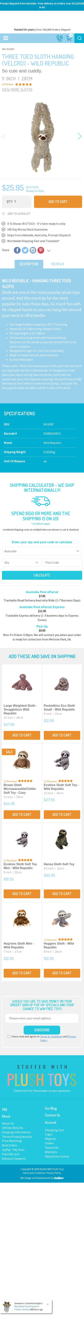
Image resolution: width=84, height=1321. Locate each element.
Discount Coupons (14, 1158)
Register (50, 1139)
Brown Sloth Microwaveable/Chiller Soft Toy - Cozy (20, 788)
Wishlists (51, 1152)
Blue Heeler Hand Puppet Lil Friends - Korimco (26, 1308)
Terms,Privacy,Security (17, 1136)
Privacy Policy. (54, 1173)
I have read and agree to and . (42, 1038)
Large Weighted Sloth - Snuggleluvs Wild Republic (20, 709)
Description (29, 264)
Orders (49, 1143)
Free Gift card (10, 1154)
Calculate (42, 575)
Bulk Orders (9, 1145)
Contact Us (52, 1115)
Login (48, 1134)
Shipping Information (16, 1132)
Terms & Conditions (51, 1036)
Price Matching (12, 1141)
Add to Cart (58, 201)
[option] (42, 137)
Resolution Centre (57, 1156)
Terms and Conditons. (34, 1173)
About (6, 1116)
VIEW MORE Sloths (17, 89)
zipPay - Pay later (13, 1150)
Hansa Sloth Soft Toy (59, 864)
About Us (8, 1123)
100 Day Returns (12, 1128)
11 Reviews (10, 781)
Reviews (57, 264)
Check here (21, 1091)
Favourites (52, 1147)
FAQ (4, 1109)
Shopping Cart (54, 1130)
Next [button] (78, 137)
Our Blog (51, 1108)
